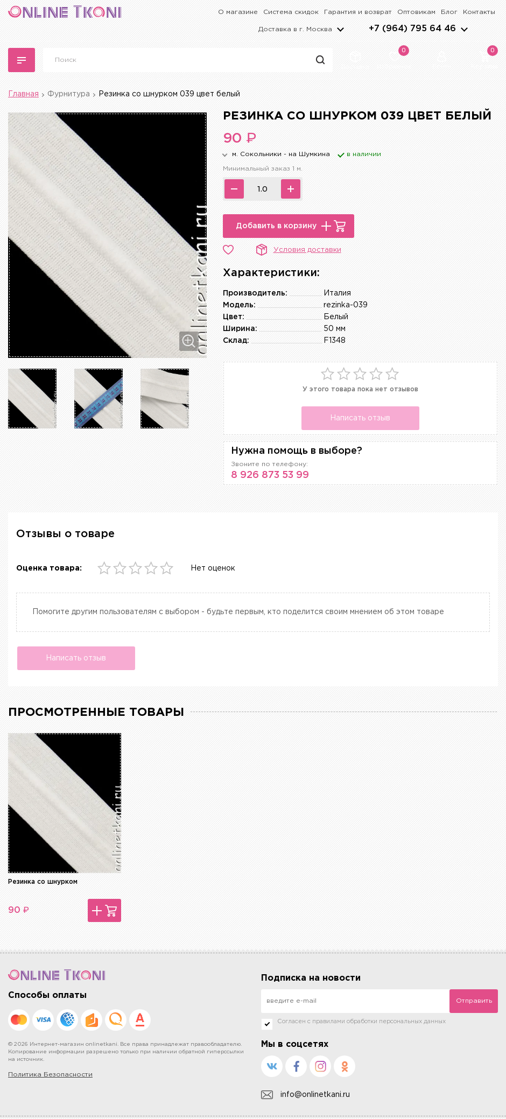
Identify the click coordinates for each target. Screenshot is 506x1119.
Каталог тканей (21, 60)
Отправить (474, 1002)
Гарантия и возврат (358, 12)
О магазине (238, 12)
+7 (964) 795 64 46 (412, 29)
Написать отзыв (360, 418)
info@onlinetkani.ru (305, 1096)
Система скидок (291, 12)
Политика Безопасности (50, 1076)
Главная (23, 94)
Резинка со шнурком (43, 883)
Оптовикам (416, 12)
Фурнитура (68, 94)
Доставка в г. (295, 29)
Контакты (479, 12)
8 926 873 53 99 (270, 475)
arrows (464, 29)
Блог (449, 12)
